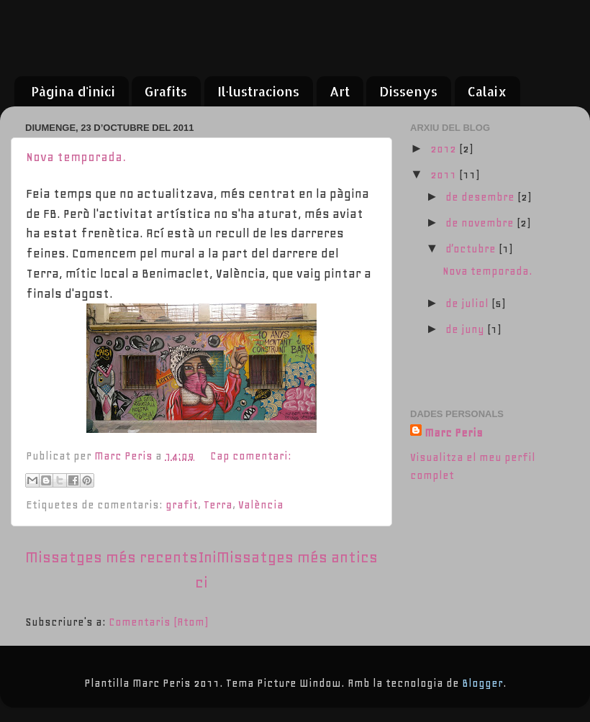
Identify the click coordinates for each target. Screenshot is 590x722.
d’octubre (472, 248)
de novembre (481, 222)
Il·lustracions (258, 91)
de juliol (468, 303)
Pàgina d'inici (73, 91)
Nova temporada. (76, 157)
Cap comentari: (250, 455)
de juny (466, 329)
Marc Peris (454, 432)
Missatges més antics (297, 557)
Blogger (482, 683)
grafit (181, 504)
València (260, 504)
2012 (444, 148)
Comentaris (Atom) (158, 622)
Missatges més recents (111, 557)
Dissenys (408, 91)
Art (340, 91)
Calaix (487, 91)
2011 (444, 174)
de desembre (481, 197)
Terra (218, 504)
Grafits (166, 91)
